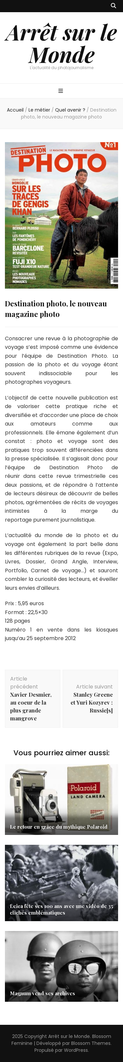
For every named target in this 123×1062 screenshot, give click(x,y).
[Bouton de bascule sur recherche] (113, 6)
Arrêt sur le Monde (61, 42)
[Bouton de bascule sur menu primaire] (61, 91)
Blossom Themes (91, 1043)
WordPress (76, 1050)
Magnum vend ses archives (42, 993)
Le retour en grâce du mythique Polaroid (59, 826)
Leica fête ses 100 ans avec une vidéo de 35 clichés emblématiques (61, 909)
